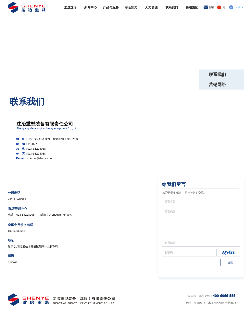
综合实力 (131, 7)
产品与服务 (111, 7)
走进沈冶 (70, 7)
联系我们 (171, 7)
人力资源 (151, 7)
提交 (230, 262)
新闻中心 (90, 7)
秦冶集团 (192, 7)
